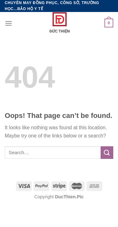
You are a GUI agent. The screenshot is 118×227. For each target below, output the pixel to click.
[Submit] (107, 152)
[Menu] (8, 23)
